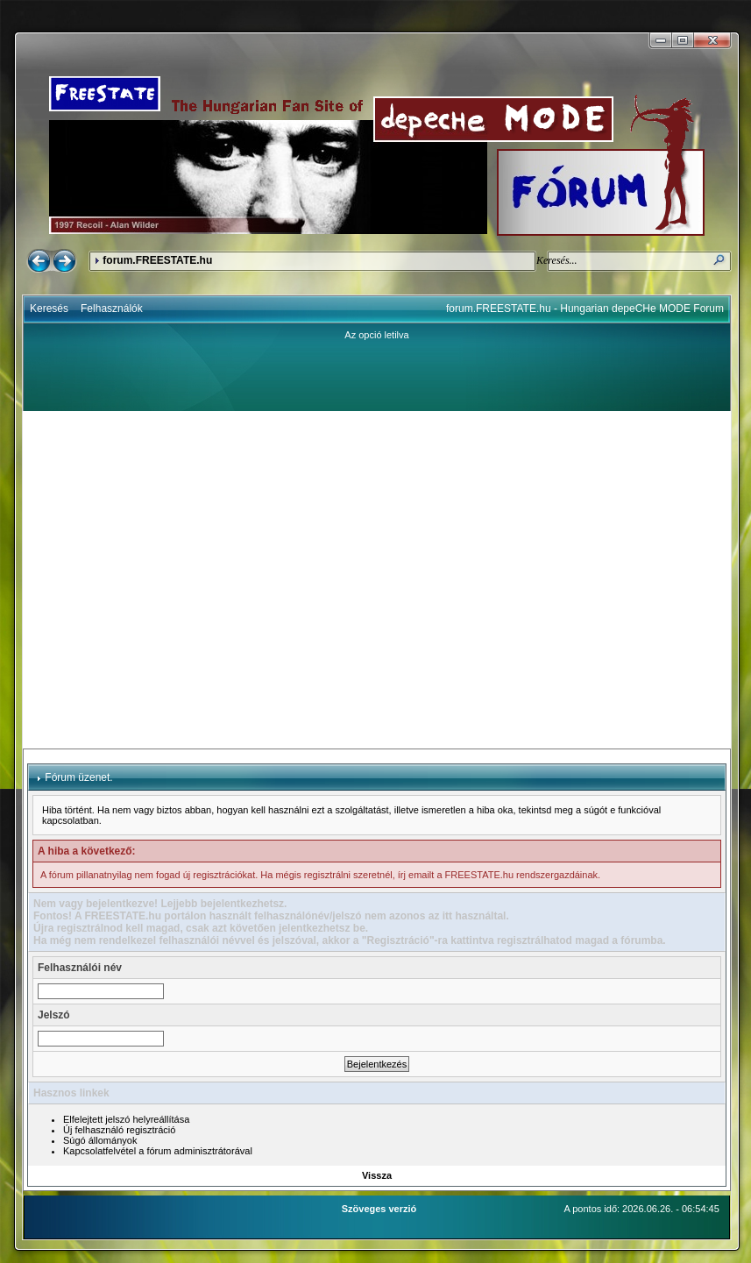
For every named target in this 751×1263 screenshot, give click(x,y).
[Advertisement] (164, 579)
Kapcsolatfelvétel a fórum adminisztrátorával (157, 1151)
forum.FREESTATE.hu (157, 260)
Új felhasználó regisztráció (119, 1130)
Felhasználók (112, 308)
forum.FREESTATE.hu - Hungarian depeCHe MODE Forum (585, 308)
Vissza (377, 1175)
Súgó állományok (100, 1140)
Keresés (49, 308)
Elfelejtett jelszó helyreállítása (126, 1119)
